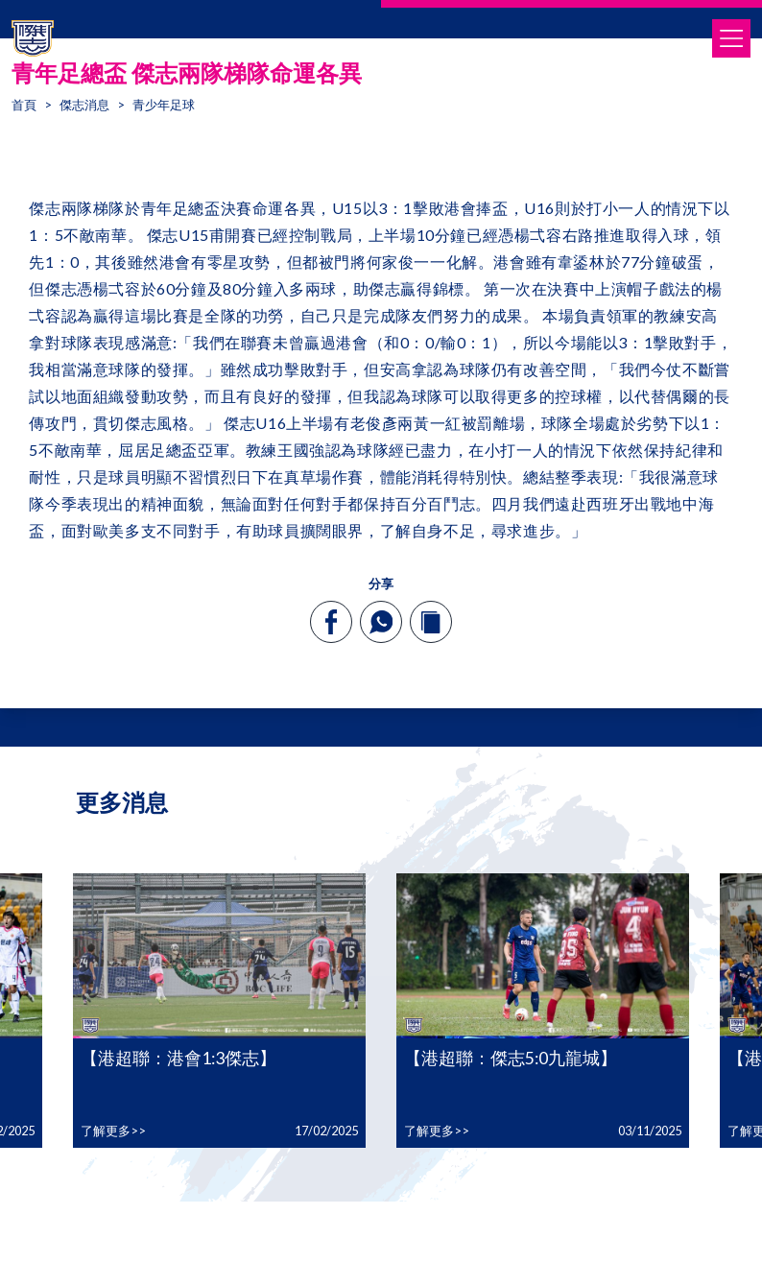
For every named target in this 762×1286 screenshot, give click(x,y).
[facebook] (331, 621)
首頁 (24, 104)
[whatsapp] (381, 621)
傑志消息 (84, 104)
